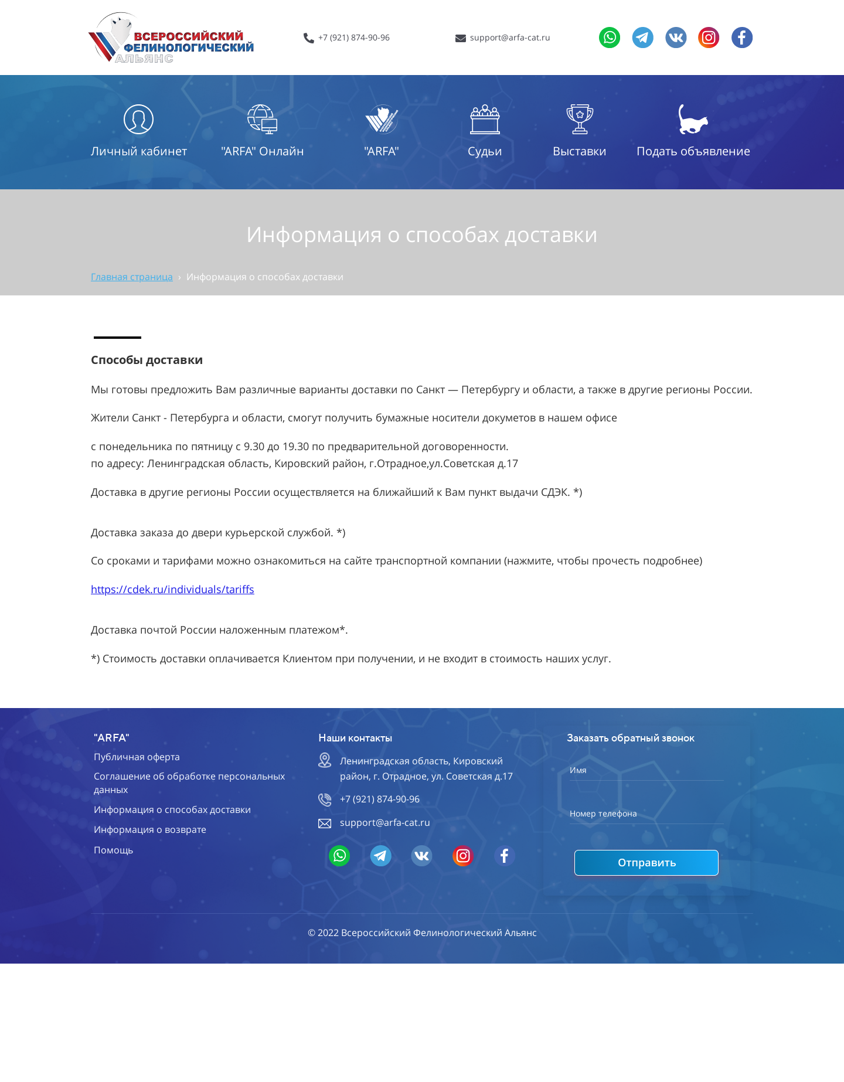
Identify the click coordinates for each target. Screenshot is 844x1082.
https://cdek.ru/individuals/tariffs (172, 589)
